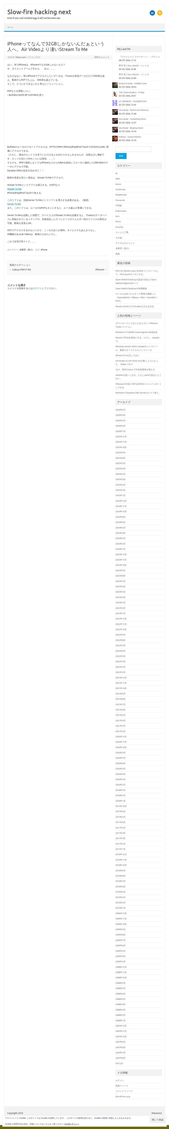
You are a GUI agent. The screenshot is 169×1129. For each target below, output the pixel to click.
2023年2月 (121, 608)
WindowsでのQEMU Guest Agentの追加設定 (137, 332)
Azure (118, 184)
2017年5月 (121, 817)
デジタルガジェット (125, 243)
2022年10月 (121, 629)
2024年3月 (121, 538)
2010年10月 (121, 865)
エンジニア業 (122, 232)
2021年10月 (121, 688)
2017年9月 (121, 811)
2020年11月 (121, 742)
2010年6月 (121, 886)
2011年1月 (121, 849)
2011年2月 (121, 844)
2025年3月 (121, 485)
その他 (119, 238)
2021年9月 (121, 694)
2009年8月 (121, 935)
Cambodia (120, 189)
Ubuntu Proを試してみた (127, 355)
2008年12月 (121, 967)
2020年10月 (121, 747)
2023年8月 (121, 576)
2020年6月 (121, 763)
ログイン (37, 288)
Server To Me (14, 204)
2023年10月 (121, 565)
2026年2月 (121, 426)
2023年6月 (121, 586)
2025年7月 (121, 463)
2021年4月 (121, 720)
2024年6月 (121, 522)
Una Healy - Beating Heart (131, 128)
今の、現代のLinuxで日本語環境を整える (135, 369)
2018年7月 (121, 790)
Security (119, 227)
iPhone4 (101, 269)
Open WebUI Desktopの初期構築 (131, 288)
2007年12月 (121, 1026)
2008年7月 (121, 988)
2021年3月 (121, 726)
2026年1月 (121, 431)
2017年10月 (121, 806)
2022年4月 (121, 661)
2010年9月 (121, 870)
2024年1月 (121, 549)
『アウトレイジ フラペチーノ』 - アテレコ (139, 57)
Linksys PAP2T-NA (20, 269)
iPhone (44, 249)
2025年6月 (121, 468)
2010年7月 (121, 881)
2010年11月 (121, 860)
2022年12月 (121, 618)
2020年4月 (121, 774)
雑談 (118, 254)
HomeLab (120, 200)
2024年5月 (121, 527)
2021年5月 (121, 715)
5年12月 (119, 1063)
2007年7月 (121, 1052)
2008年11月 (121, 972)
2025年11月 (121, 442)
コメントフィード (124, 1091)
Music (118, 221)
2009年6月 (121, 945)
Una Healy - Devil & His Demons (134, 110)
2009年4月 (121, 956)
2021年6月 (121, 710)
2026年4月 (121, 415)
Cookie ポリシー (71, 1124)
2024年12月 (121, 501)
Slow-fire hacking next (39, 11)
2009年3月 (121, 961)
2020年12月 (121, 736)
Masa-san (21, 57)
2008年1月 (121, 1020)
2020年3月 (121, 779)
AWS (118, 178)
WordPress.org (123, 1096)
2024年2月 (121, 544)
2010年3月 (121, 897)
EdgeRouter (121, 195)
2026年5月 (121, 410)
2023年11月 (121, 560)
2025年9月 (121, 452)
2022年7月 (121, 645)
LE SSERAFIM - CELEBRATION (132, 101)
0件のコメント (102, 57)
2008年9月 (121, 983)
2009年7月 (121, 940)
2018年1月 (121, 801)
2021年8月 (121, 699)
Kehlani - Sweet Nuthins (130, 137)
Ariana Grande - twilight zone (133, 83)
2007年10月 (121, 1036)
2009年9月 (121, 929)
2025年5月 (121, 474)
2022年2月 (121, 672)
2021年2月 (121, 731)
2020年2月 (121, 784)
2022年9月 (121, 634)
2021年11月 (121, 683)
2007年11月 (121, 1031)
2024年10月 (121, 511)
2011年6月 (121, 822)
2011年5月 (121, 827)
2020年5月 (121, 768)
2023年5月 (121, 592)
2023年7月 (121, 581)
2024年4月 (121, 533)
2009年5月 (121, 951)
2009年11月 (121, 918)
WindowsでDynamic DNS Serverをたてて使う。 (138, 392)
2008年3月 (121, 1010)
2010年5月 (121, 892)
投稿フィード (122, 1086)
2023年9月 (121, 570)
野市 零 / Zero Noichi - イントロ (134, 65)
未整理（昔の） (26, 249)
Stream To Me (14, 189)
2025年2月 (121, 490)
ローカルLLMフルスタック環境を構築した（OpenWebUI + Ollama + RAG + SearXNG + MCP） (136, 297)
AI (116, 173)
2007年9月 (121, 1042)
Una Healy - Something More (132, 119)
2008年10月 (121, 977)
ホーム (10, 27)
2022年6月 (121, 651)
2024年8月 (121, 517)
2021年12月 (121, 677)
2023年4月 (121, 597)
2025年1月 (121, 495)
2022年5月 (121, 656)
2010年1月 (121, 908)
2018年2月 (121, 795)
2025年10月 (121, 447)
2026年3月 (121, 420)
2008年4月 (121, 1004)
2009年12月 (121, 913)
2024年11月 (121, 506)
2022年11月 (121, 624)
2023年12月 (121, 554)
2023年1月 (121, 613)
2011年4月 (121, 833)
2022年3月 (121, 667)
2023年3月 (121, 602)
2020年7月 (121, 758)
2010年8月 (121, 876)
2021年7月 (121, 704)
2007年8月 (121, 1047)
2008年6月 (121, 994)
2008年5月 (121, 999)
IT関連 (119, 205)
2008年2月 (121, 1015)
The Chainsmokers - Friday (131, 92)
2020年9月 (121, 752)
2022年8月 (121, 640)
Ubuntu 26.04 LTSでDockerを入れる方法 (135, 306)
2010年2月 (121, 902)
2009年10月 (121, 924)
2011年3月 (121, 838)
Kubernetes (121, 211)
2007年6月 (121, 1058)
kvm (117, 216)
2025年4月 (121, 479)
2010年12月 (121, 854)
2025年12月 (121, 436)
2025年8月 (121, 458)
